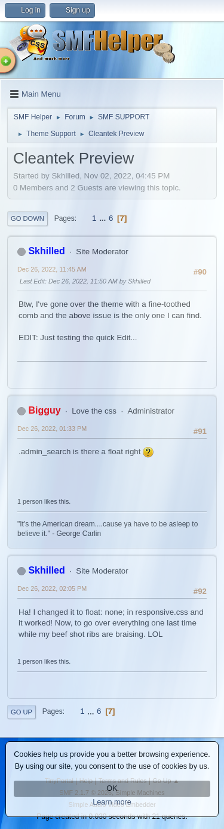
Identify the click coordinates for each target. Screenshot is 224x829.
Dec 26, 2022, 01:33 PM (52, 428)
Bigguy (44, 410)
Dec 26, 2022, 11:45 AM (52, 269)
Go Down (27, 218)
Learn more (112, 802)
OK (111, 788)
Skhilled (46, 251)
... (103, 218)
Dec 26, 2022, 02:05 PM (52, 588)
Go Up (21, 712)
